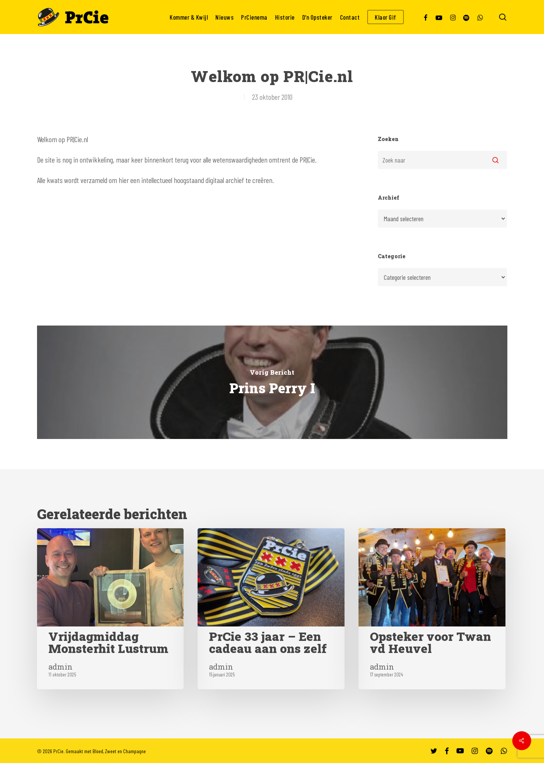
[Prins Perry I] (272, 382)
